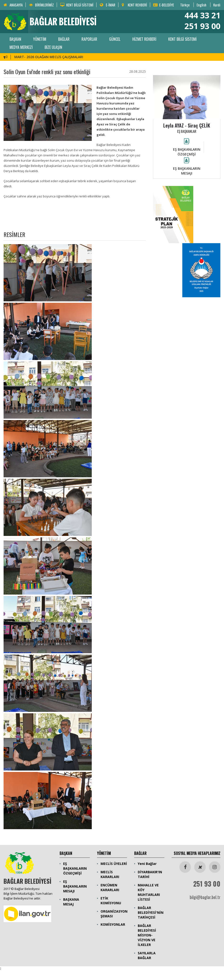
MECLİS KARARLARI (110, 874)
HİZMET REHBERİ (144, 39)
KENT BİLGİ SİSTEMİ (182, 39)
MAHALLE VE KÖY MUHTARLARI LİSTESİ (149, 892)
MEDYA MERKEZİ (21, 47)
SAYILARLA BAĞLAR (147, 955)
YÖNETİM (39, 39)
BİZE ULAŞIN (53, 47)
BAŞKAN (15, 39)
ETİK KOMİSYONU (111, 900)
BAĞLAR (64, 39)
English (201, 4)
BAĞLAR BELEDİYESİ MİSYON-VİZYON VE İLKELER (147, 935)
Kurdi (216, 4)
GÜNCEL (114, 39)
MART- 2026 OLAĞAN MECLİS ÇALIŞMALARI (48, 57)
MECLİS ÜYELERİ (114, 863)
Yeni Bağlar (147, 863)
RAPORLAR (89, 39)
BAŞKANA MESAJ (71, 901)
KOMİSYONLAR (113, 924)
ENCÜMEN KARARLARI (110, 887)
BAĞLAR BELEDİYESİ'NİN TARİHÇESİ (150, 912)
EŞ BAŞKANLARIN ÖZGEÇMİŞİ (75, 868)
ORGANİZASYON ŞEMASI (114, 913)
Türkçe (185, 4)
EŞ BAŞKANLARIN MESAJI (75, 886)
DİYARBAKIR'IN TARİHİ (150, 874)
